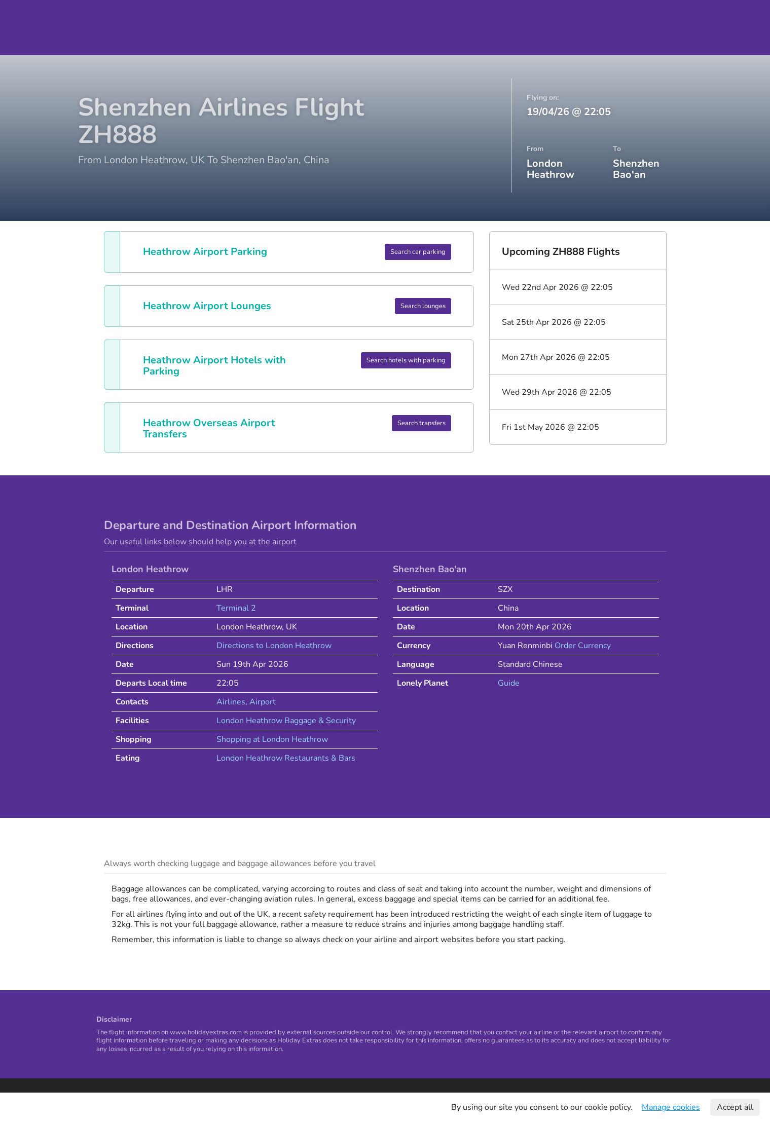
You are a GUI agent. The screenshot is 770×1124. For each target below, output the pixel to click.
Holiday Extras (42, 27)
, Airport (260, 701)
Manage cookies (671, 1107)
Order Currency (583, 645)
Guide (509, 683)
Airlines (230, 701)
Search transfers (421, 423)
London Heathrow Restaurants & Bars (285, 758)
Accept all (735, 1107)
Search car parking (418, 251)
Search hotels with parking (406, 360)
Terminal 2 (236, 608)
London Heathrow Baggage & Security (286, 720)
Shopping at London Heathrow (272, 739)
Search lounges (423, 306)
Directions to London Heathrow (274, 645)
